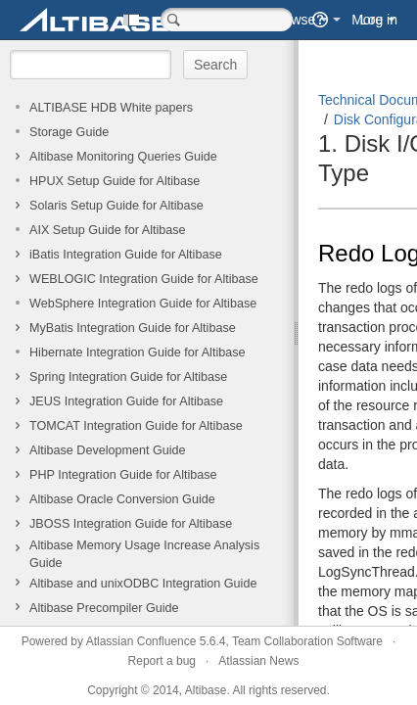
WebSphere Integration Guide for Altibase (142, 303)
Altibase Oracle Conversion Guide (122, 499)
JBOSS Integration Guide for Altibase (130, 524)
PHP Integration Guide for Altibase (123, 475)
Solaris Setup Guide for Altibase (116, 205)
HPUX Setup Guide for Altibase (114, 181)
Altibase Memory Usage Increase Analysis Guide (144, 554)
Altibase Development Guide (107, 450)
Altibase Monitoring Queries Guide (123, 157)
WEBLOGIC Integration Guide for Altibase (143, 279)
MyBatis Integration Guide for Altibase (132, 328)
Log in (378, 19)
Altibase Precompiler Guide (104, 608)
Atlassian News (258, 661)
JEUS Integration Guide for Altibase (126, 401)
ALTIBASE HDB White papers (111, 108)
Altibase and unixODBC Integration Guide (142, 583)
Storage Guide (69, 132)
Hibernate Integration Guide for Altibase (137, 352)
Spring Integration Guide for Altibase (128, 377)
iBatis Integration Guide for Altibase (125, 254)
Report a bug (162, 661)
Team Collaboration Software (307, 641)
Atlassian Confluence (141, 641)
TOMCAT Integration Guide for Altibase (136, 426)
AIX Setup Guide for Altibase (107, 230)
